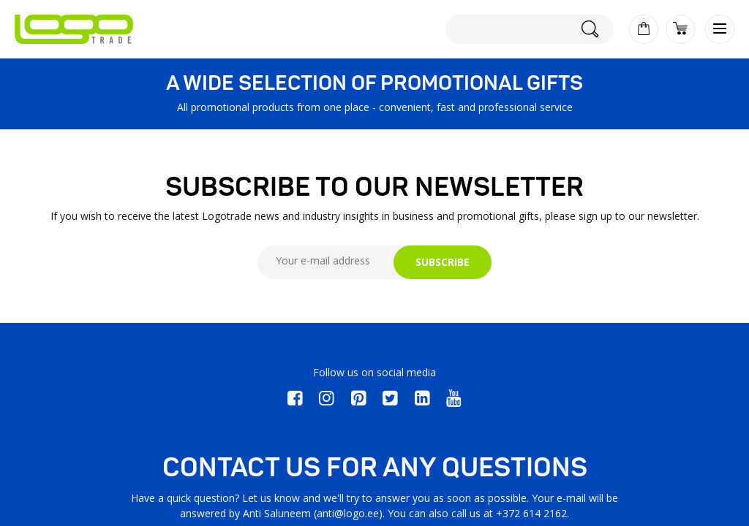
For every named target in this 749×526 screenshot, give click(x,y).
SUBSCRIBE (442, 262)
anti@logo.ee (348, 513)
